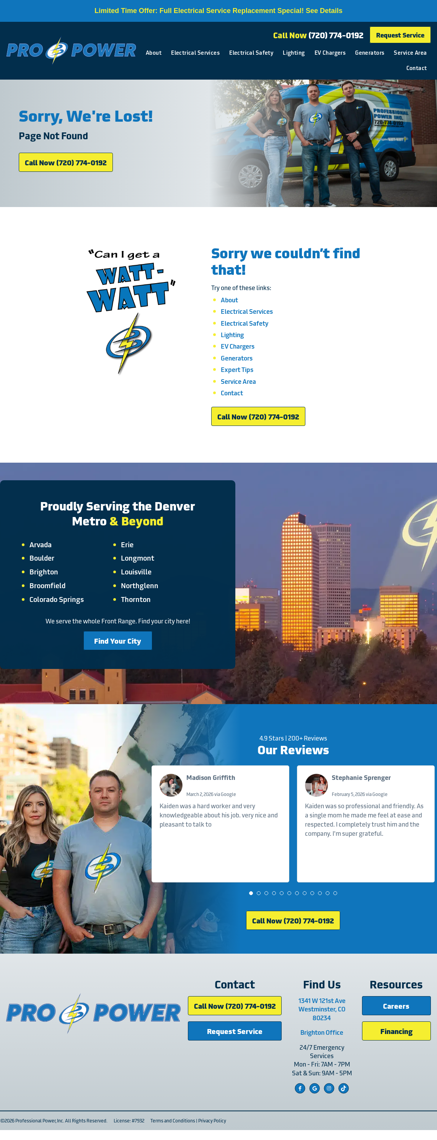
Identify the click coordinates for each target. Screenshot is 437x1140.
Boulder (43, 564)
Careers (396, 1015)
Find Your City (117, 646)
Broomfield (49, 591)
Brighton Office (323, 1042)
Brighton (45, 577)
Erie (127, 550)
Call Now (318, 34)
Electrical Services (238, 52)
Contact (416, 68)
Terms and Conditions (172, 1130)
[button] (251, 902)
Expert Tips (237, 373)
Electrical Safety (294, 52)
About (196, 52)
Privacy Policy (212, 1130)
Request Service (400, 34)
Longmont (137, 564)
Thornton (136, 604)
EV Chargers (372, 52)
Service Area (380, 68)
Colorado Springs (58, 604)
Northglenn (139, 591)
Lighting (336, 52)
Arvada (42, 550)
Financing (396, 1041)
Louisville (136, 577)
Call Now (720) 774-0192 (66, 165)
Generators (412, 52)
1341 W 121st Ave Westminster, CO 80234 (323, 1019)
